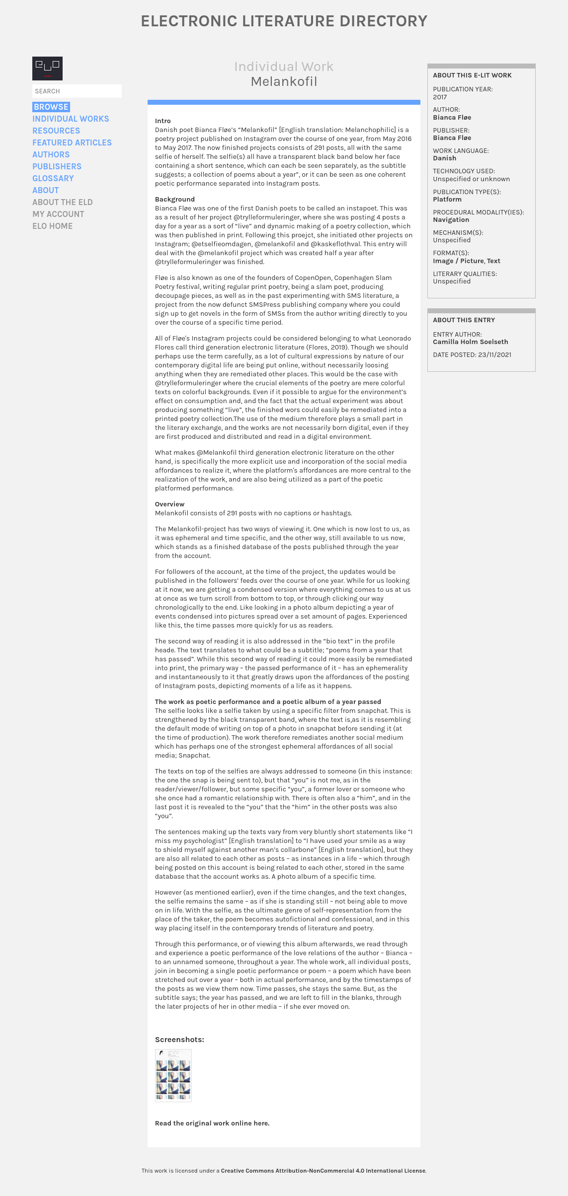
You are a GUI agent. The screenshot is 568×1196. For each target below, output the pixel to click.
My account (58, 214)
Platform (447, 199)
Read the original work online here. (212, 1123)
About (45, 190)
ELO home (52, 226)
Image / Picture (458, 261)
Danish (444, 158)
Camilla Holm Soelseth (470, 342)
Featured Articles (72, 142)
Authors (51, 154)
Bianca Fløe (452, 117)
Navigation (451, 219)
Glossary (53, 178)
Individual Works (70, 119)
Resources (56, 131)
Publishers (56, 166)
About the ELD (62, 202)
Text (493, 261)
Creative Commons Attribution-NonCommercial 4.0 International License (323, 1170)
